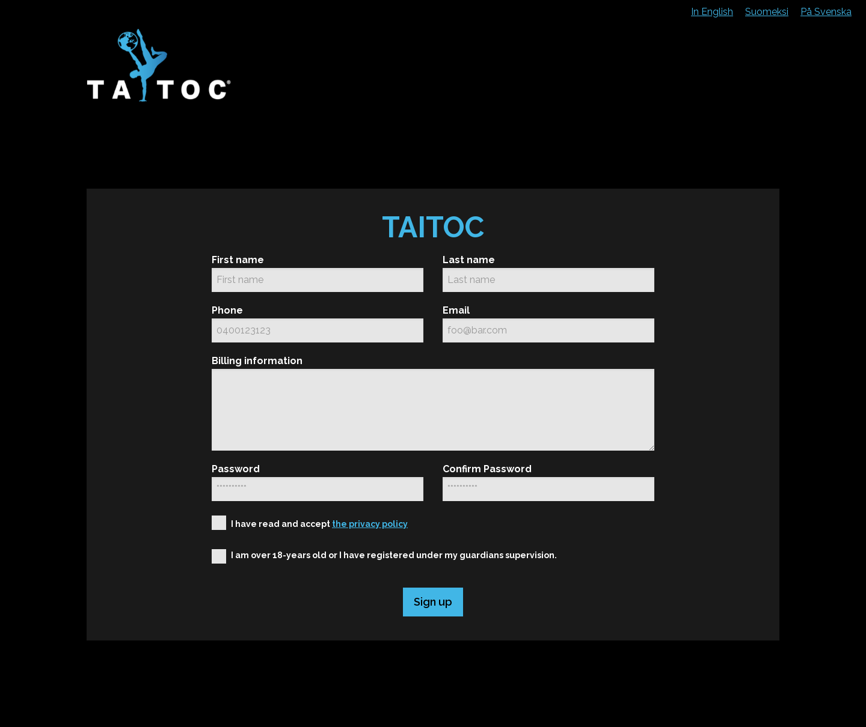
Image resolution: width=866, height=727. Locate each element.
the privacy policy (370, 524)
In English (712, 11)
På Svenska (826, 11)
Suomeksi (766, 11)
